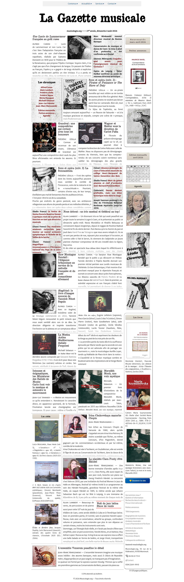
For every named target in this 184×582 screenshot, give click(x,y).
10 (141, 172)
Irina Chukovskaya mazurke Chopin (105, 417)
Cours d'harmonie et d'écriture (137, 524)
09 (138, 172)
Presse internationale (133, 503)
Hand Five (77, 232)
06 (128, 172)
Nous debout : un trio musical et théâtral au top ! (91, 211)
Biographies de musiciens (135, 516)
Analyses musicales (133, 521)
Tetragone (88, 232)
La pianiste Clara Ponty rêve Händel (105, 460)
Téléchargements (132, 511)
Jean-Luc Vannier (47, 103)
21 (131, 177)
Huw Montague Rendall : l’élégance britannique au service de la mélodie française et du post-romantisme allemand (67, 267)
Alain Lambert (46, 90)
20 (128, 177)
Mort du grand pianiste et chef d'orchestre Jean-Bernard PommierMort (108, 183)
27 (128, 180)
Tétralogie (40, 316)
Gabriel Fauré (98, 280)
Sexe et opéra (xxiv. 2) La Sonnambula (73, 169)
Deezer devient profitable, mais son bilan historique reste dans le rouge (108, 193)
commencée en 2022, (55, 316)
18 (145, 175)
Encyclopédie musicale (134, 519)
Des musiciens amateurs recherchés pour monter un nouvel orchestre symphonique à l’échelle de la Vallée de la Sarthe (47, 231)
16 (138, 175)
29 (135, 180)
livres (137, 317)
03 (141, 169)
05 (148, 169)
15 (135, 175)
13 (128, 175)
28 (131, 180)
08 (135, 172)
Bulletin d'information (134, 498)
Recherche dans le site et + (135, 500)
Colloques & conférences (135, 540)
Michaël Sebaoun (46, 100)
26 (148, 177)
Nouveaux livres (131, 533)
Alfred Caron (46, 87)
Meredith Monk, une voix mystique (112, 373)
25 (145, 177)
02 (138, 169)
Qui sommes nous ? (133, 495)
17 (141, 175)
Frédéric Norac (46, 95)
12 (148, 172)
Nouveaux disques (132, 536)
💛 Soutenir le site (137, 481)
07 (131, 172)
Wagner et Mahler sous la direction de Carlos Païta (112, 127)
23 (138, 177)
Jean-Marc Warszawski (46, 106)
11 (145, 172)
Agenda (46, 116)
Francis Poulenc (109, 277)
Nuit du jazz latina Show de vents (107, 504)
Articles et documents (134, 528)
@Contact (129, 560)
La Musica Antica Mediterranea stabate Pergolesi (65, 340)
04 (145, 169)
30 (138, 180)
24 (141, 177)
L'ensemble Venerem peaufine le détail (81, 547)
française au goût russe (49, 38)
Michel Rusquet (46, 98)
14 (131, 175)
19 (148, 175)
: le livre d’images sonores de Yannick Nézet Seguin (66, 296)
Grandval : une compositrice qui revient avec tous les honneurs (66, 129)
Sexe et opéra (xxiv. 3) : (105, 82)
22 (135, 177)
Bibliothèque (130, 531)
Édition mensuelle (46, 110)
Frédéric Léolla (46, 92)
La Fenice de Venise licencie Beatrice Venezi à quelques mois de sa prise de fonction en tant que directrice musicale (47, 216)
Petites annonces (46, 113)
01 (135, 169)
